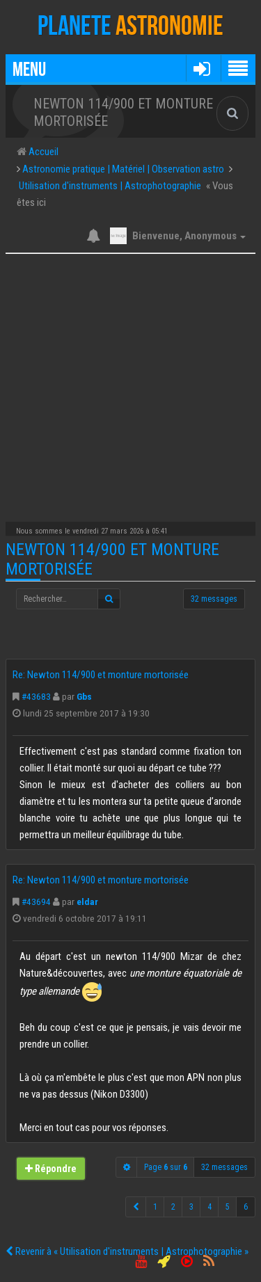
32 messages (214, 599)
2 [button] (173, 1207)
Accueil (42, 151)
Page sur (165, 1167)
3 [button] (191, 1207)
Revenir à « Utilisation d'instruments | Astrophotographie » (127, 1251)
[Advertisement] (130, 384)
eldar (87, 901)
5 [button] (228, 1207)
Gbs (84, 696)
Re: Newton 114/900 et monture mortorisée (101, 674)
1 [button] (155, 1207)
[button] (201, 68)
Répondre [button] (51, 1168)
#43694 (36, 901)
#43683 (36, 696)
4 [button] (209, 1207)
